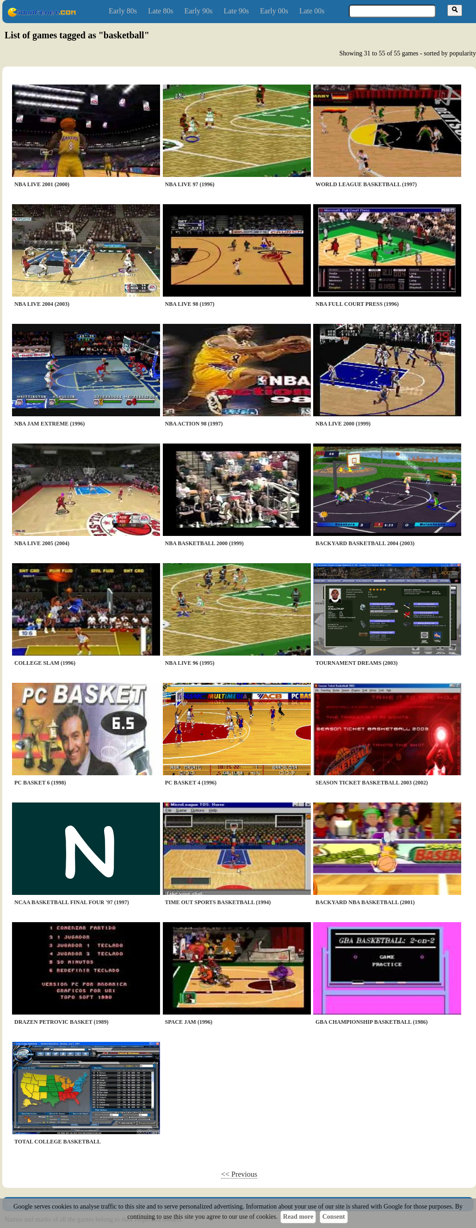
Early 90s (199, 11)
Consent (333, 1216)
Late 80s (160, 11)
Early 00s (274, 11)
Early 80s (123, 11)
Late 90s (236, 11)
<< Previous (239, 1174)
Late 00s (312, 11)
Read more (298, 1216)
